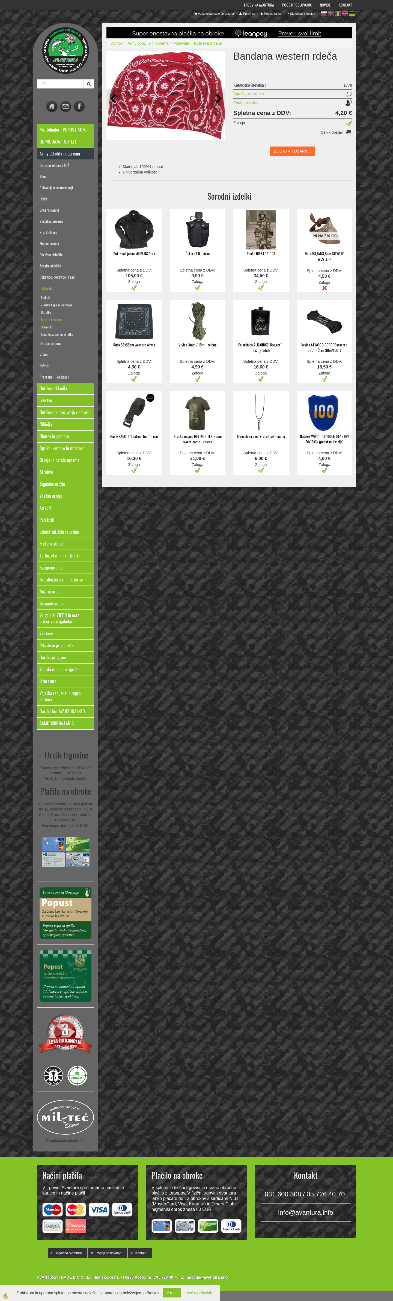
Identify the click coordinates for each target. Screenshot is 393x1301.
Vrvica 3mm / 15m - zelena (197, 345)
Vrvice (44, 354)
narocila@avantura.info (206, 1277)
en (331, 13)
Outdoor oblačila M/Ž (54, 165)
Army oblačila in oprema (147, 43)
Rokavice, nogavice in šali (57, 277)
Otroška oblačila (51, 254)
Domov (117, 43)
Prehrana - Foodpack (54, 377)
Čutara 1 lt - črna (198, 253)
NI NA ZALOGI (325, 236)
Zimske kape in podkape (57, 305)
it (338, 13)
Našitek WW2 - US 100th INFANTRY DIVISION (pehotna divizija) (324, 438)
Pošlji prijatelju (245, 102)
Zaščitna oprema (51, 221)
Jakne (43, 176)
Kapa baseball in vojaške (57, 334)
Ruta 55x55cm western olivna (134, 345)
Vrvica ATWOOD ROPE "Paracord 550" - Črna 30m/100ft (324, 347)
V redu (172, 1293)
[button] (218, 99)
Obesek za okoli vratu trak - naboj (261, 436)
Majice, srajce (49, 243)
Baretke (46, 312)
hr (345, 13)
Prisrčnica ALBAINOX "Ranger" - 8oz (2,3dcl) (261, 347)
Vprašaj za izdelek (248, 94)
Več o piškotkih (199, 1293)
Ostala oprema (50, 343)
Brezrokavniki (49, 210)
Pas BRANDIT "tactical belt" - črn (134, 436)
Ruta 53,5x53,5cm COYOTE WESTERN (324, 256)
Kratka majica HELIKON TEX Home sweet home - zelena (198, 438)
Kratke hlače (48, 232)
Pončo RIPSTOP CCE (261, 253)
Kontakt (345, 5)
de (352, 13)
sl (324, 13)
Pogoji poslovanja (297, 5)
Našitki (44, 365)
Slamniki (46, 327)
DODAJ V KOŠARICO (292, 151)
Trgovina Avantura (258, 5)
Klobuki (45, 297)
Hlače (43, 199)
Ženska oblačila (50, 266)
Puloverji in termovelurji (56, 187)
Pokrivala (46, 288)
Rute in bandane (51, 319)
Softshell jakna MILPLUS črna (134, 253)
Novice (325, 5)
